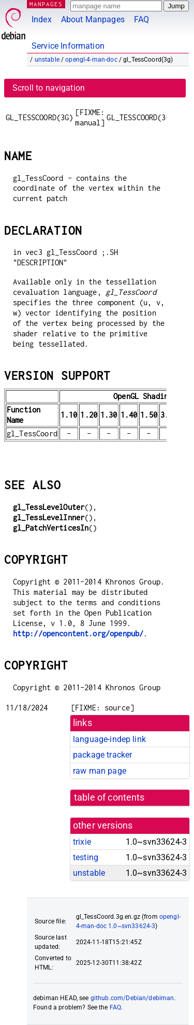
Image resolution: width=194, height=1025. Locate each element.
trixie (82, 842)
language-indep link (109, 739)
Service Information (68, 46)
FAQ (141, 19)
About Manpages (93, 19)
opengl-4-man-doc (91, 59)
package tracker (102, 755)
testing (85, 857)
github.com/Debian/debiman (132, 998)
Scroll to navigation (48, 88)
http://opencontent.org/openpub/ (78, 633)
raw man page (99, 771)
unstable (47, 59)
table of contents (109, 797)
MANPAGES (46, 4)
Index (42, 19)
